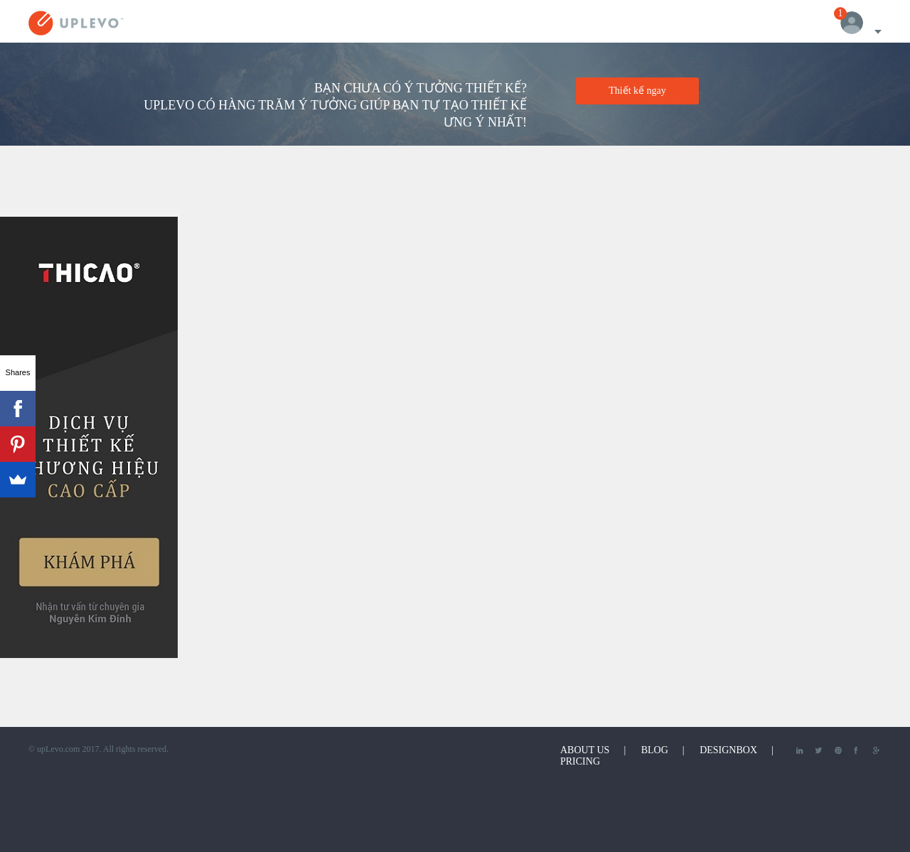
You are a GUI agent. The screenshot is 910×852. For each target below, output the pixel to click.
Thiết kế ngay (637, 90)
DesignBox (728, 750)
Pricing (580, 761)
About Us (584, 750)
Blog (654, 750)
